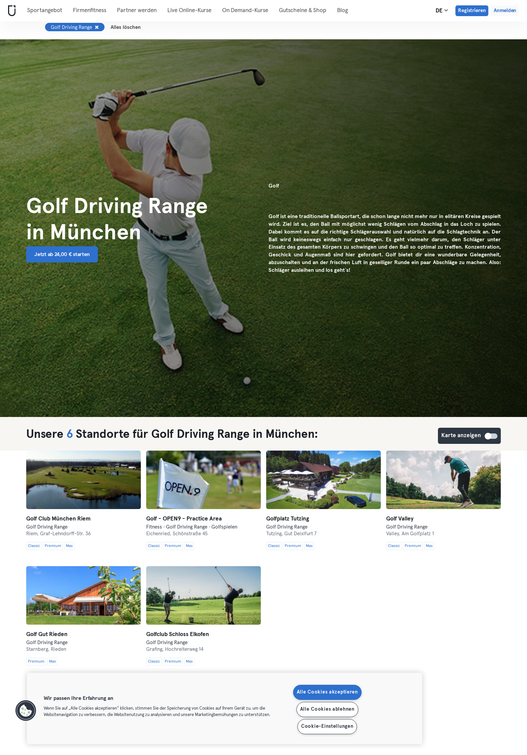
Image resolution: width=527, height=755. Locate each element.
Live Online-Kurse (189, 10)
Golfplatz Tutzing (287, 519)
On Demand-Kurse (245, 10)
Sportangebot (44, 10)
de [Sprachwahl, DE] (442, 10)
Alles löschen (126, 27)
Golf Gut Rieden (47, 634)
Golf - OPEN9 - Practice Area (184, 519)
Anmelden (505, 10)
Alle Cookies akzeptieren (327, 692)
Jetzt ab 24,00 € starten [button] (62, 254)
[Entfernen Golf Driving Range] (97, 27)
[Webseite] (10, 11)
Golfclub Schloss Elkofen (177, 634)
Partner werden (137, 10)
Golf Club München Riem (58, 519)
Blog (342, 10)
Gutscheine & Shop (302, 10)
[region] (224, 708)
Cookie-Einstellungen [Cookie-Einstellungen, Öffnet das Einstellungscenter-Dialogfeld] (327, 726)
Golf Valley (399, 519)
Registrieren (472, 10)
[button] (26, 710)
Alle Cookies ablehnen (327, 709)
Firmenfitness (89, 10)
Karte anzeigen (491, 436)
